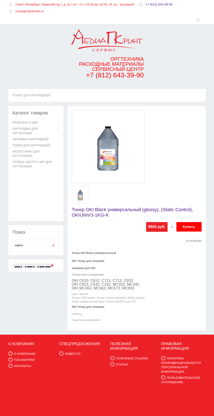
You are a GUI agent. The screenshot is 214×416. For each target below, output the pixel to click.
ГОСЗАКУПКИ (24, 360)
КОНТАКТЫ (22, 366)
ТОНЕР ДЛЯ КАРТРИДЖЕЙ (31, 95)
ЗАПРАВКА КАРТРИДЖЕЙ (31, 139)
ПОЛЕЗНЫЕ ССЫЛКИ (132, 358)
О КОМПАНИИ (24, 353)
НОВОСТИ (72, 353)
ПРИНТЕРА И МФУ (25, 122)
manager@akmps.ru (29, 11)
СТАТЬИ (122, 364)
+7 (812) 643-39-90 (159, 4)
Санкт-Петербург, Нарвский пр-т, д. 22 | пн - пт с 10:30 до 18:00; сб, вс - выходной (74, 4)
